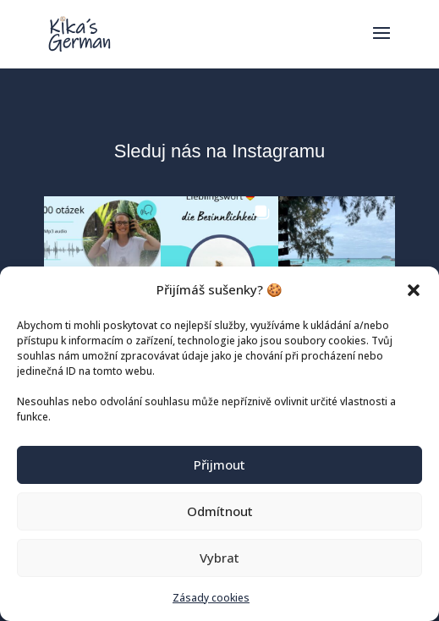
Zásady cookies (211, 598)
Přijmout (219, 464)
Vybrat (219, 557)
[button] (413, 290)
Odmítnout (220, 511)
